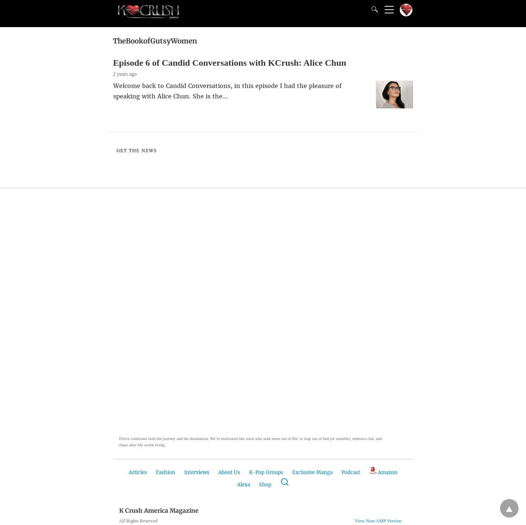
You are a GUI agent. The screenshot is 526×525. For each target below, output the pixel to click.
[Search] (373, 9)
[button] (156, 322)
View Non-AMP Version (378, 521)
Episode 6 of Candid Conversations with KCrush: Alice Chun (229, 63)
